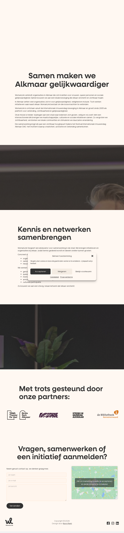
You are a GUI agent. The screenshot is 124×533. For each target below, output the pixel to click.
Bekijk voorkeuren (84, 271)
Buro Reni (67, 523)
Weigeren (62, 271)
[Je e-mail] (36, 480)
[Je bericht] (36, 492)
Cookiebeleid (54, 277)
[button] (92, 256)
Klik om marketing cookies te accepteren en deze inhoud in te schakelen (94, 482)
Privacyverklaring (66, 277)
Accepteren (40, 271)
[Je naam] (36, 475)
